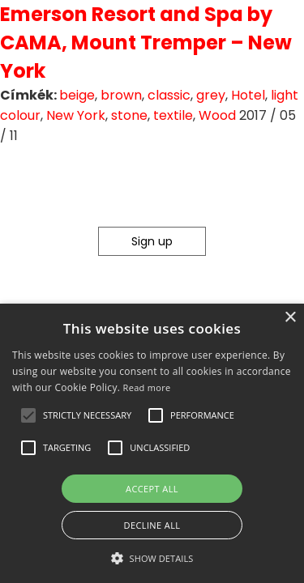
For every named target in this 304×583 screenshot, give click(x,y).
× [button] (290, 318)
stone (129, 115)
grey (210, 95)
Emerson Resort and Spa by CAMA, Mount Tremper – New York (146, 42)
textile (173, 115)
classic (169, 95)
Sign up (152, 241)
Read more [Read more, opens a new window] (147, 387)
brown (121, 95)
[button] (28, 415)
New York (75, 115)
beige (77, 95)
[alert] (152, 443)
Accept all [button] (152, 489)
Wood (217, 115)
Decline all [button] (152, 525)
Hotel (248, 95)
